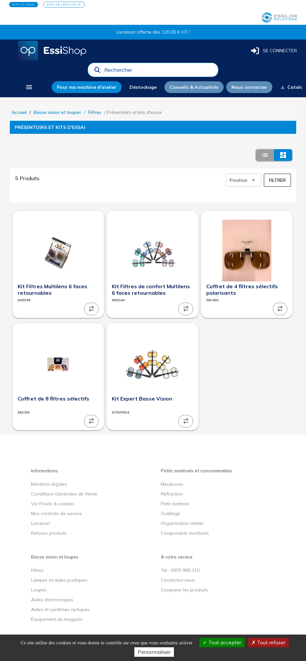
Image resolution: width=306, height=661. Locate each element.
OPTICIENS (23, 4)
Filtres (94, 112)
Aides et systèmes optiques (60, 609)
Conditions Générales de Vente (64, 494)
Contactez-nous (178, 580)
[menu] (29, 87)
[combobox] (159, 71)
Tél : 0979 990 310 (180, 570)
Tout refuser (268, 642)
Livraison (40, 523)
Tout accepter (222, 642)
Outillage (170, 513)
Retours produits (49, 533)
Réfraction (172, 494)
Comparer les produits (184, 590)
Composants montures (185, 533)
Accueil (18, 112)
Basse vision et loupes (57, 112)
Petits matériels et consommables (196, 471)
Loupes (38, 590)
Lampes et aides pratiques (59, 580)
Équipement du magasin (56, 619)
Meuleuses (172, 484)
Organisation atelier (182, 523)
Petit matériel (175, 504)
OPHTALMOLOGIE (64, 4)
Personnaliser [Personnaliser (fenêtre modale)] (154, 652)
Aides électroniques (52, 600)
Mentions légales (49, 484)
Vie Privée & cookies (53, 504)
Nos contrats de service (56, 513)
